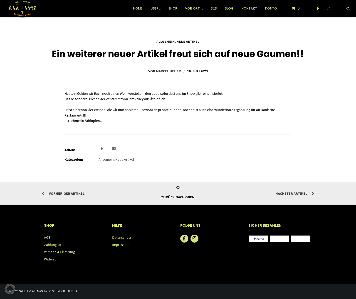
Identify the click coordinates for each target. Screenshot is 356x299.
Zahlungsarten (55, 244)
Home (137, 8)
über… (156, 8)
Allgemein (165, 41)
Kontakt (249, 8)
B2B (214, 8)
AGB (47, 237)
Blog (229, 8)
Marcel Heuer (168, 71)
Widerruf (51, 259)
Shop (172, 8)
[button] (102, 148)
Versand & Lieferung (59, 252)
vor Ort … (194, 8)
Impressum (120, 244)
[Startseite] (22, 8)
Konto (271, 8)
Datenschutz (121, 237)
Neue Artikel (187, 41)
